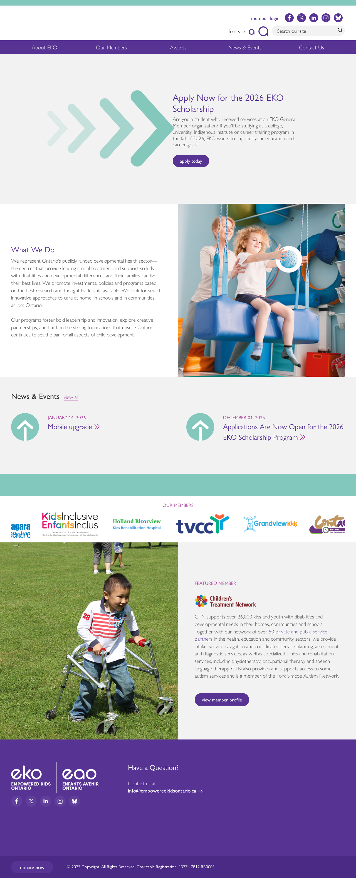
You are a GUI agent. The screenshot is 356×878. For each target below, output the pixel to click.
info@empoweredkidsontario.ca (162, 790)
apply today (191, 160)
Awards (178, 48)
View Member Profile (222, 699)
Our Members (111, 48)
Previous (6, 127)
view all (71, 397)
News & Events (248, 48)
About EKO (44, 48)
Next (349, 128)
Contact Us (311, 47)
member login (265, 17)
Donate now (32, 867)
